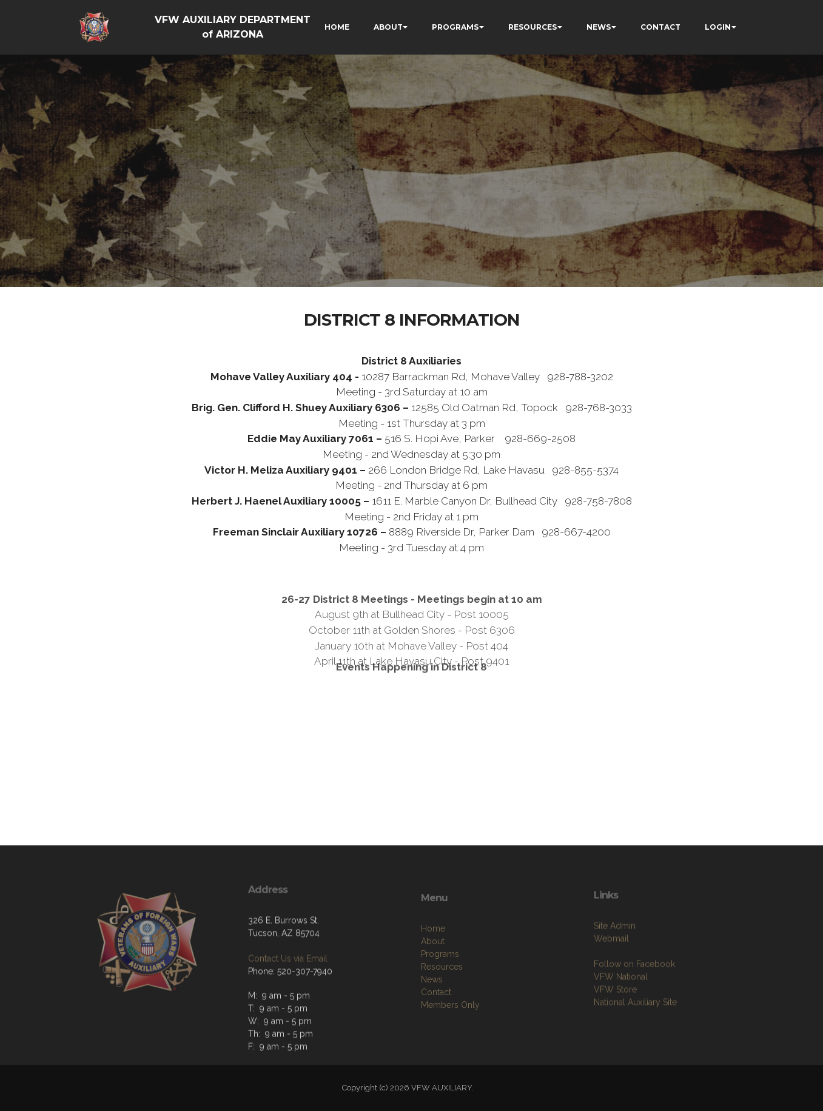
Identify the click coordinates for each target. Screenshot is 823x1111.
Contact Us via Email (288, 984)
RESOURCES (532, 27)
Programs (440, 990)
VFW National (621, 1010)
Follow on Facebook (634, 997)
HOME (336, 27)
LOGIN (718, 27)
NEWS (598, 27)
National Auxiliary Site (635, 1035)
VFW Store (615, 1022)
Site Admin (615, 959)
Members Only (450, 1041)
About (433, 977)
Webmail (611, 971)
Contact (436, 1028)
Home (433, 965)
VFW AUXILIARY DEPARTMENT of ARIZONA (233, 27)
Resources (442, 1003)
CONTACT (660, 27)
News (432, 1016)
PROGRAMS (455, 27)
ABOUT (388, 27)
